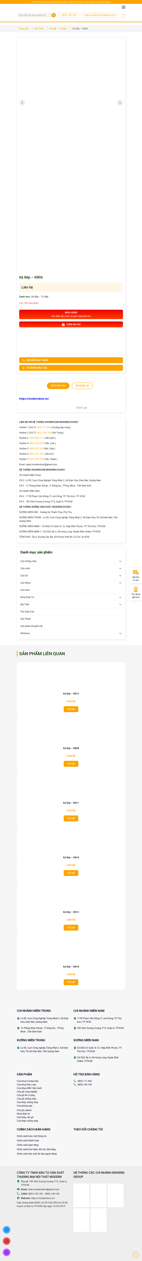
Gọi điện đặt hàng (35, 360)
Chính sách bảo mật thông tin (31, 1136)
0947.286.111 (36, 438)
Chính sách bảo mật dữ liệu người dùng (37, 1153)
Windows (25, 633)
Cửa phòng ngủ (24, 1105)
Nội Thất (24, 604)
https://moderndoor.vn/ (43, 1198)
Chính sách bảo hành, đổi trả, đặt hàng (36, 1149)
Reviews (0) (82, 385)
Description (58, 385)
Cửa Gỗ (24, 575)
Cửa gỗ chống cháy (26, 1098)
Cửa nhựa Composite (27, 1081)
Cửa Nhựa (25, 582)
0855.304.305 (36, 443)
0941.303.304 (36, 459)
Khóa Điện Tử (27, 597)
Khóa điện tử (23, 1113)
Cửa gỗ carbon (24, 1110)
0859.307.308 (36, 448)
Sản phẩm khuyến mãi (31, 626)
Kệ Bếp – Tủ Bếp (39, 296)
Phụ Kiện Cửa (27, 611)
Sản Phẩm (25, 618)
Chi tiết (71, 709)
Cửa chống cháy (28, 561)
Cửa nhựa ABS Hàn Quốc (29, 1088)
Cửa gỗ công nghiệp (27, 1091)
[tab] (58, 386)
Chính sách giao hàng (27, 1145)
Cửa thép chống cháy (27, 1102)
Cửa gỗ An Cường (26, 1095)
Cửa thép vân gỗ (25, 1117)
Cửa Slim (25, 590)
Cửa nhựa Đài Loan (26, 1084)
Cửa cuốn (25, 568)
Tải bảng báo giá (34, 367)
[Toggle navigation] (123, 7)
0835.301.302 (36, 453)
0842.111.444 (44, 427)
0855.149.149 (44, 432)
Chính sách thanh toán (28, 1140)
